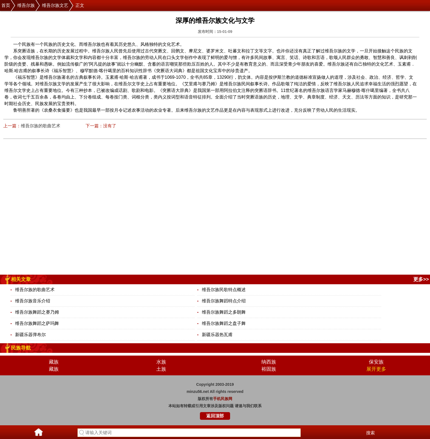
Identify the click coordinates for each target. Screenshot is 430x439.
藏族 (54, 362)
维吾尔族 (26, 5)
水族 (161, 362)
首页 (5, 5)
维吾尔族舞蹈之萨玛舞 (37, 323)
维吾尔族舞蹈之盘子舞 (224, 323)
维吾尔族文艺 (55, 5)
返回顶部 (215, 415)
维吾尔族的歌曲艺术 (40, 125)
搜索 (370, 432)
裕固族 (268, 369)
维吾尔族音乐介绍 (32, 301)
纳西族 (268, 362)
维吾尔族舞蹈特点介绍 (224, 301)
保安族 (376, 362)
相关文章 (21, 279)
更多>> (421, 279)
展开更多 (376, 369)
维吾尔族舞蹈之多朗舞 (224, 312)
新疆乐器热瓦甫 (217, 334)
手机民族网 (222, 398)
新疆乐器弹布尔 (30, 334)
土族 (161, 369)
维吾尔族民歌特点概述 (224, 289)
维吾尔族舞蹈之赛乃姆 (37, 312)
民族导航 (21, 348)
